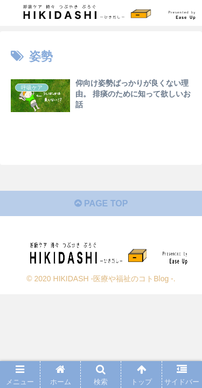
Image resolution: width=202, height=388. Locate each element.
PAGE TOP (101, 203)
